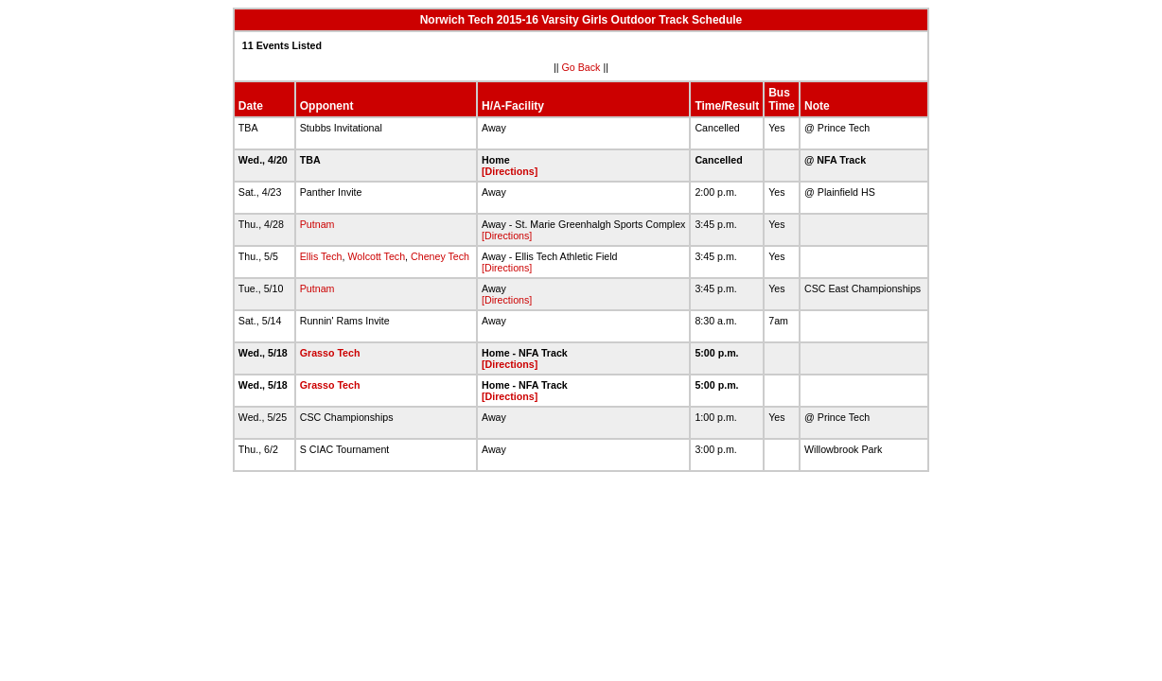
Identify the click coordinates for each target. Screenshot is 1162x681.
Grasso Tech (330, 352)
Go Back (581, 67)
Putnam (317, 224)
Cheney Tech (440, 256)
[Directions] (509, 171)
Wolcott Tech (376, 256)
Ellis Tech (321, 256)
